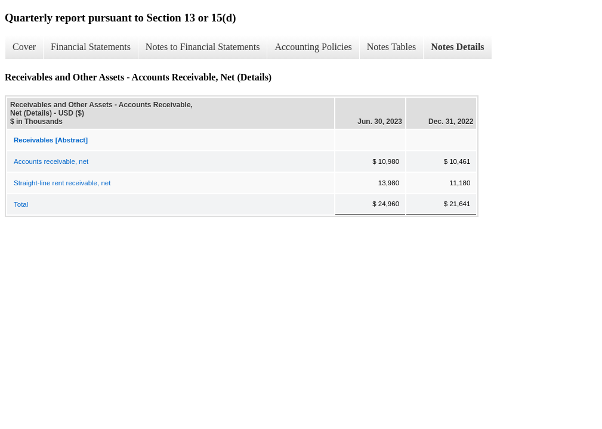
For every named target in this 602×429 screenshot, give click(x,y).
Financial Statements (91, 47)
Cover (24, 47)
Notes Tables (391, 47)
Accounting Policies (312, 47)
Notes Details (457, 47)
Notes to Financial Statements (203, 47)
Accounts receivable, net (51, 161)
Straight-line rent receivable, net (62, 182)
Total (21, 204)
